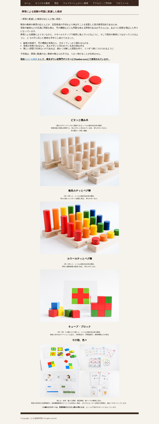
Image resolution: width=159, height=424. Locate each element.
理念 (56, 3)
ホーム (27, 3)
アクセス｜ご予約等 (102, 3)
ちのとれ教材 (31, 59)
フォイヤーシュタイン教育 (75, 3)
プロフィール (122, 3)
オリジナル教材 (42, 3)
